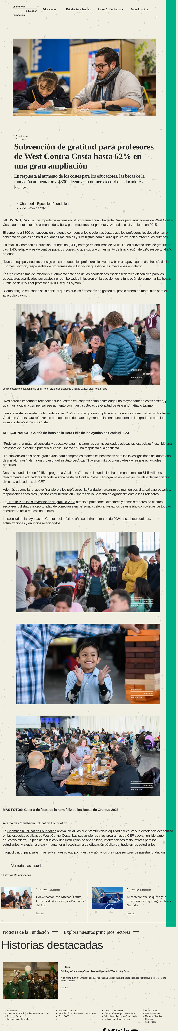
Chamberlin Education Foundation (31, 831)
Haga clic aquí (13, 852)
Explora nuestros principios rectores (97, 932)
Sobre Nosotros (141, 9)
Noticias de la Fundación (26, 932)
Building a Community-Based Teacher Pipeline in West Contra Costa (95, 971)
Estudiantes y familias (78, 9)
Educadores (51, 9)
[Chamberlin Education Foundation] (25, 11)
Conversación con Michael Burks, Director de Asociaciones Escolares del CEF (60, 901)
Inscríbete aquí (133, 519)
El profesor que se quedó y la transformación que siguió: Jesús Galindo (149, 901)
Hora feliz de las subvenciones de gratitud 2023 (41, 502)
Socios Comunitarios (110, 9)
